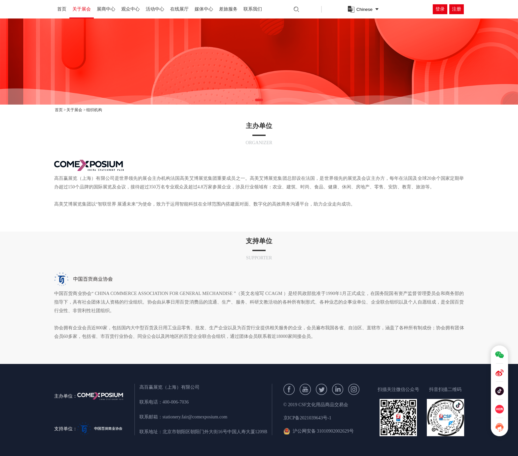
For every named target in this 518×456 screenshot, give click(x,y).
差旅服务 (228, 9)
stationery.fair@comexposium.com (195, 416)
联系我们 (252, 9)
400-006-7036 (176, 402)
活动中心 (155, 9)
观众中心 (130, 9)
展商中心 (106, 9)
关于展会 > (76, 110)
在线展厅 (179, 9)
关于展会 (81, 9)
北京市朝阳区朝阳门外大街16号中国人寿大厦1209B (215, 431)
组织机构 (94, 110)
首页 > (60, 110)
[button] (259, 100)
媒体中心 (204, 9)
